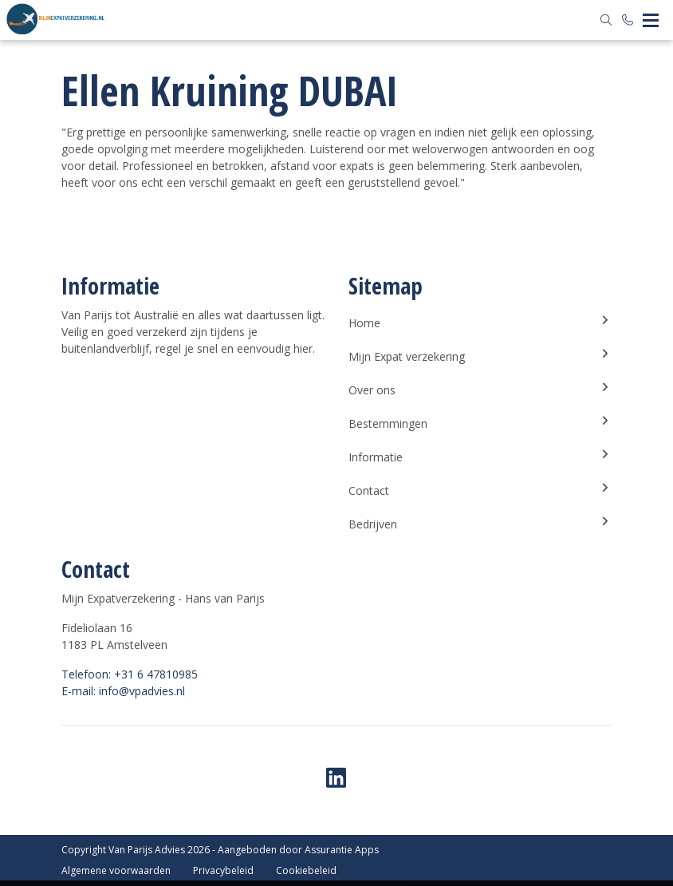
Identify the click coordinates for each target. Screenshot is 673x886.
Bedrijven (480, 524)
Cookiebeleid (306, 870)
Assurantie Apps (342, 849)
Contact (480, 490)
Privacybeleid (223, 870)
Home (480, 322)
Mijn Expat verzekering (480, 356)
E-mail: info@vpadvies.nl (123, 690)
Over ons (480, 390)
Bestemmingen (480, 423)
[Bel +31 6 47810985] (628, 20)
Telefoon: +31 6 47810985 (129, 674)
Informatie (480, 457)
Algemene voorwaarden (116, 870)
